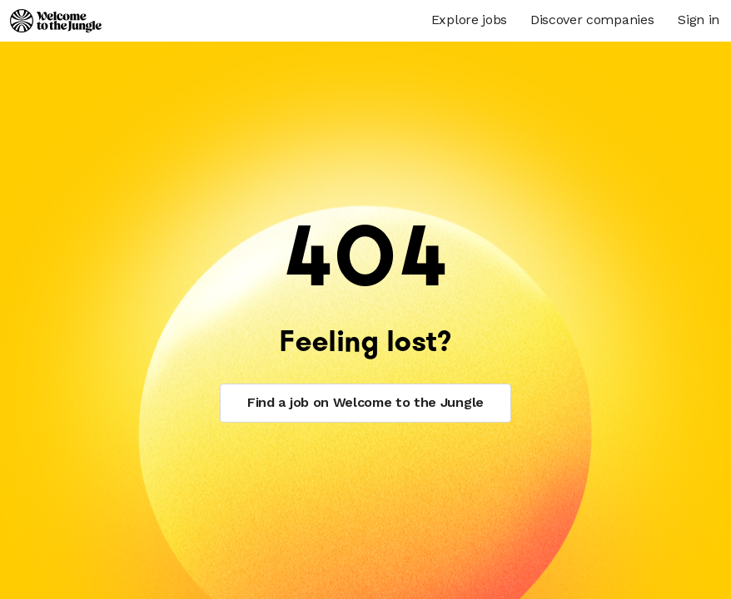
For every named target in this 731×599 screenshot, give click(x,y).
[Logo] (56, 20)
